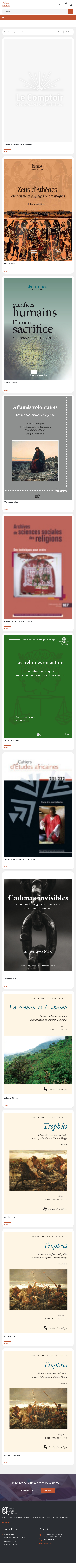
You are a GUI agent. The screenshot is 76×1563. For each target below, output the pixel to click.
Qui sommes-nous (10, 1541)
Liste (68, 32)
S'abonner (48, 1490)
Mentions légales (10, 1534)
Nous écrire (48, 1543)
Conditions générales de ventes (14, 1538)
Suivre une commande (11, 1545)
